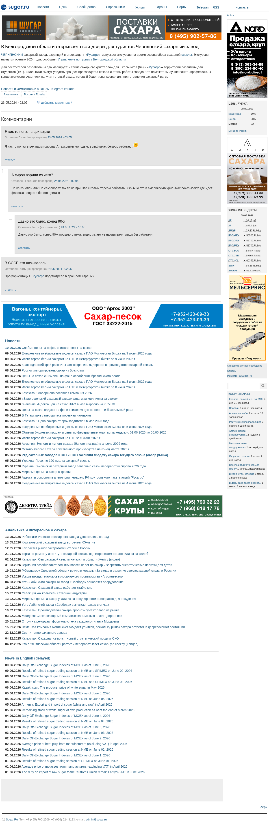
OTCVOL (233, 260)
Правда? (234, 408)
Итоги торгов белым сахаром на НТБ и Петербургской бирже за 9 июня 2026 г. (79, 359)
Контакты (242, 7)
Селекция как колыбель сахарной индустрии (54, 593)
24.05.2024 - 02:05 (66, 181)
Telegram (203, 7)
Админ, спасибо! (238, 413)
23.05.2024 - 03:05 (60, 137)
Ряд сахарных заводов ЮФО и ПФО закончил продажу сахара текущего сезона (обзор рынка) (95, 455)
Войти (230, 15)
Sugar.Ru (12, 819)
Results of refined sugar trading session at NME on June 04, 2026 (67, 721)
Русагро (93, 54)
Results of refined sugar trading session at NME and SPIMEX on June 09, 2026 (77, 670)
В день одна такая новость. (245, 482)
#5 (229, 225)
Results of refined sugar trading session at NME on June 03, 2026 (67, 732)
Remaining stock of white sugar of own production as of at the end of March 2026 (78, 710)
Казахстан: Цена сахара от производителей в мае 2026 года (65, 421)
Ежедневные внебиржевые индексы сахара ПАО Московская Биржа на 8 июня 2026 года (87, 381)
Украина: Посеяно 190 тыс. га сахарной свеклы (56, 460)
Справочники (119, 7)
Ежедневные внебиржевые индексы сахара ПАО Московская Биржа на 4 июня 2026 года (87, 483)
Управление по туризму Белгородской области (92, 59)
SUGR (232, 230)
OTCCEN (233, 255)
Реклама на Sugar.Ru (239, 375)
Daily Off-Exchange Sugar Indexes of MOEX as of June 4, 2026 (66, 715)
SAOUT (232, 270)
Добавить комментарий (56, 102)
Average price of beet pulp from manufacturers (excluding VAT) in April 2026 (74, 744)
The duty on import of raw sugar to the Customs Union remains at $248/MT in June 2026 (83, 772)
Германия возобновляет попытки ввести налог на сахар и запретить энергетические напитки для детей (97, 565)
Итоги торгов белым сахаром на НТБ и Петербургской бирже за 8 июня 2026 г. (79, 387)
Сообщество (90, 7)
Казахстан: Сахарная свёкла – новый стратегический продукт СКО (70, 638)
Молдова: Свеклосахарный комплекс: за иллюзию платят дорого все (72, 616)
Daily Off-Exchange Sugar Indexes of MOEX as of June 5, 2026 (66, 693)
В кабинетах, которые (241, 473)
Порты (185, 7)
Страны (165, 7)
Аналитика (11, 94)
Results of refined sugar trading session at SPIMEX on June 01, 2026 (70, 761)
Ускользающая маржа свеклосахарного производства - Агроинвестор (72, 576)
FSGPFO (233, 245)
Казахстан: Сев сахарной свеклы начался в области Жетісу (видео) (71, 559)
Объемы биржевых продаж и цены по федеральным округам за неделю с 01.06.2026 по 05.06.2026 (94, 432)
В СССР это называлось (25, 263)
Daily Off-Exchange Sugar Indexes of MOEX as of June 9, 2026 (66, 665)
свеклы (186, 54)
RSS (216, 7)
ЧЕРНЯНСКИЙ (12, 54)
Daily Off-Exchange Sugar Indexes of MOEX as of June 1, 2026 (66, 755)
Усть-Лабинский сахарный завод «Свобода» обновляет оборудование (73, 582)
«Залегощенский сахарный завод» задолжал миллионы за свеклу (70, 398)
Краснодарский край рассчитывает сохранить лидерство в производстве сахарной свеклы (87, 365)
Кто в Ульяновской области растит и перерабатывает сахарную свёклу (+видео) (80, 644)
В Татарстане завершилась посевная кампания (56, 415)
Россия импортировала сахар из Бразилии (53, 370)
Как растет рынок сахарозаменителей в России (56, 548)
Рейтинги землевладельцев (245, 422)
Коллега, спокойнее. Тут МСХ (246, 399)
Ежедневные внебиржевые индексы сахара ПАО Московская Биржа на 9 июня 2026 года (87, 353)
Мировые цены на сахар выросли (46, 472)
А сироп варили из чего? (32, 175)
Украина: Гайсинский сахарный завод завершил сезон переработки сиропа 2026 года (84, 466)
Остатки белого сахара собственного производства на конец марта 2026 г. (76, 449)
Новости (47, 7)
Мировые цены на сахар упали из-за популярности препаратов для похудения (79, 599)
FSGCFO (233, 240)
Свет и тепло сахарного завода (44, 632)
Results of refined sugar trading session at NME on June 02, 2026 (67, 749)
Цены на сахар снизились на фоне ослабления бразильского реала (71, 376)
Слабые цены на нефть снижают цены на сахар (56, 348)
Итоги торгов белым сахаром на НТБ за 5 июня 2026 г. (61, 438)
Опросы (231, 370)
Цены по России (237, 130)
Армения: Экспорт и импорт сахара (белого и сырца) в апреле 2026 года (74, 443)
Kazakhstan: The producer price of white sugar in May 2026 (63, 687)
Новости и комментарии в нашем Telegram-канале (37, 89)
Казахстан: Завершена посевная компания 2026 (57, 393)
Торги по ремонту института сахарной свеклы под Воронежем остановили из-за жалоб (85, 554)
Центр (232, 119)
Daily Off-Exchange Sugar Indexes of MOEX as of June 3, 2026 (66, 727)
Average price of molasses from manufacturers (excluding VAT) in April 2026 (74, 766)
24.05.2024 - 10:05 (73, 227)
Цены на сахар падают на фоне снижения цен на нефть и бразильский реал (77, 410)
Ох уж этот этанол (239, 456)
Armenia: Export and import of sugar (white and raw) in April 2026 (67, 704)
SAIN (231, 265)
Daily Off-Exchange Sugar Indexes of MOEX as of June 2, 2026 (66, 738)
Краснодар (234, 113)
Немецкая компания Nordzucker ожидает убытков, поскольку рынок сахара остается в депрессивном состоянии (103, 627)
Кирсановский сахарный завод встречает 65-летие (58, 542)
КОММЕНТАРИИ (239, 394)
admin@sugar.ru (96, 819)
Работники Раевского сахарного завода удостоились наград (65, 537)
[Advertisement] (112, 790)
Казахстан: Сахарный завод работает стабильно (57, 587)
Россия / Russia (34, 94)
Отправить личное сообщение (244, 365)
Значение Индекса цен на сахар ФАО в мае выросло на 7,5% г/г (68, 404)
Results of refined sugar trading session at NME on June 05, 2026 (67, 699)
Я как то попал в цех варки (27, 131)
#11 (230, 220)
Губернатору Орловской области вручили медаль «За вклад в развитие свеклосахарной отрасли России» (99, 570)
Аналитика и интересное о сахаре (36, 530)
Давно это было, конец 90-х (41, 221)
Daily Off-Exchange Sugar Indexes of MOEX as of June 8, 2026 (66, 676)
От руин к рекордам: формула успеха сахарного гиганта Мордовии (70, 621)
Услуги (140, 7)
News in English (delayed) (27, 658)
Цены (67, 7)
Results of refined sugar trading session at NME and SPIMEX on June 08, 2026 (77, 682)
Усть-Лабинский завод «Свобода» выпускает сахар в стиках (65, 604)
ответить (10, 160)
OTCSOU (233, 250)
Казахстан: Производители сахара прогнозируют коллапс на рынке (70, 610)
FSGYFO (233, 235)
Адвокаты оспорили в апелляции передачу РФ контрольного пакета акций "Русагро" (83, 477)
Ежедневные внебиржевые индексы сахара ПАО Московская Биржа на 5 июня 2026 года (87, 427)
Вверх (262, 807)
